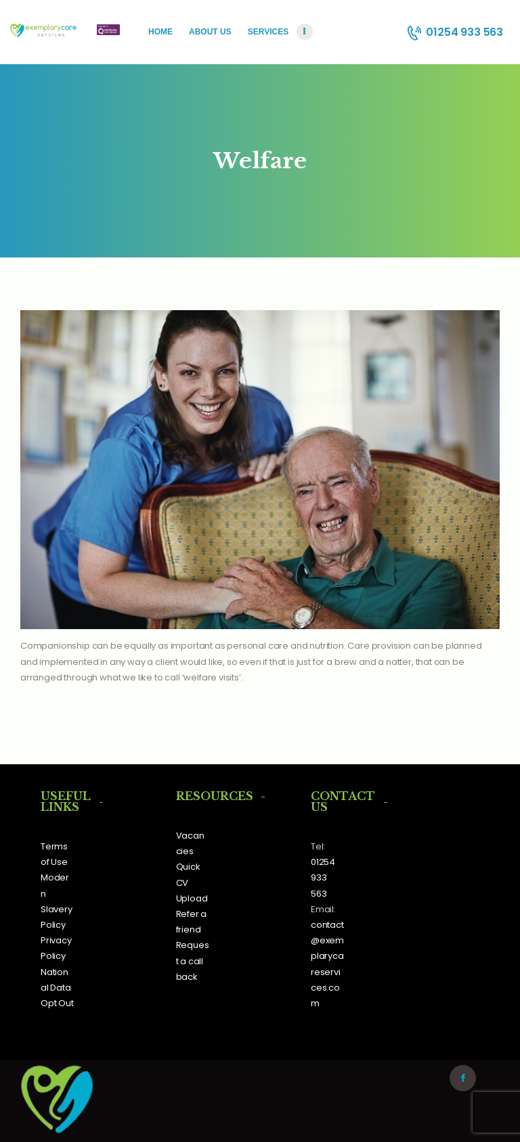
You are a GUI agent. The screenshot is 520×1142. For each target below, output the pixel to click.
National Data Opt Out (57, 988)
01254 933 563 (323, 877)
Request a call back (192, 961)
